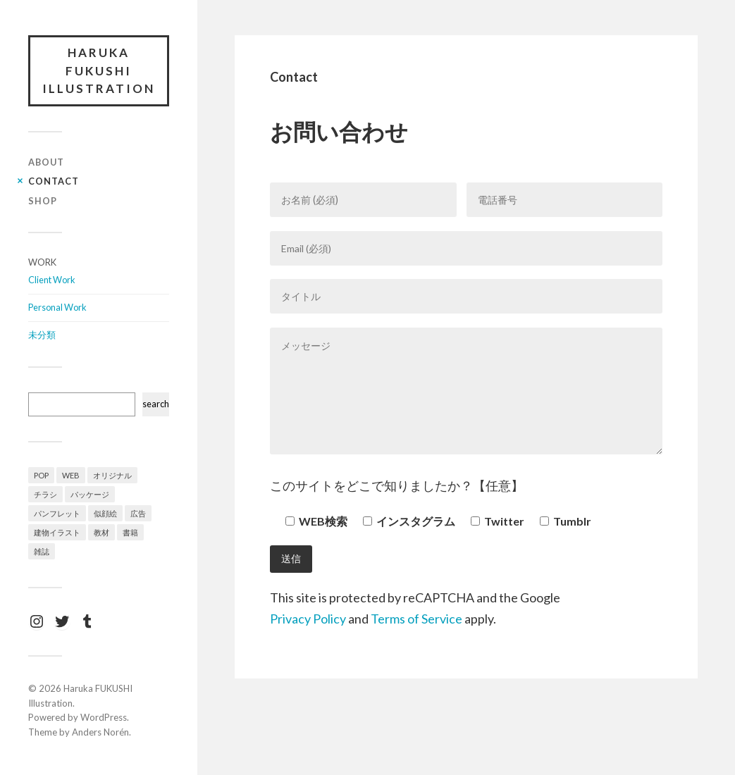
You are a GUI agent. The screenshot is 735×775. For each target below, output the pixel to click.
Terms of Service (416, 618)
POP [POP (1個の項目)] (41, 475)
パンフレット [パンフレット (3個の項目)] (57, 513)
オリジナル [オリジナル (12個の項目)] (112, 475)
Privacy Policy (308, 618)
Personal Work (57, 307)
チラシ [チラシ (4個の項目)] (45, 494)
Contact (53, 181)
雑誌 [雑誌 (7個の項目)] (41, 551)
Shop (42, 200)
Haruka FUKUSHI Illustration (98, 70)
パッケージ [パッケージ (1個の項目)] (89, 494)
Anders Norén (100, 732)
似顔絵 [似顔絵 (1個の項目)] (105, 513)
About (46, 162)
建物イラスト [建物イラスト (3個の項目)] (57, 532)
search (155, 403)
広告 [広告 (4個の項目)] (138, 513)
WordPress (103, 717)
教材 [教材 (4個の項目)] (101, 532)
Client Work (51, 279)
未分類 (42, 334)
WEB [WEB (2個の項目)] (71, 475)
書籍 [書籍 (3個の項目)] (130, 532)
